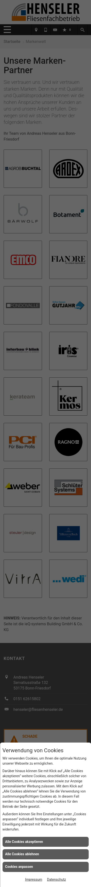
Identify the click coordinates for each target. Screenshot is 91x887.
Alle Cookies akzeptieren (24, 842)
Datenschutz (56, 879)
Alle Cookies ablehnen (22, 854)
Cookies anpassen (19, 867)
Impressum (33, 879)
